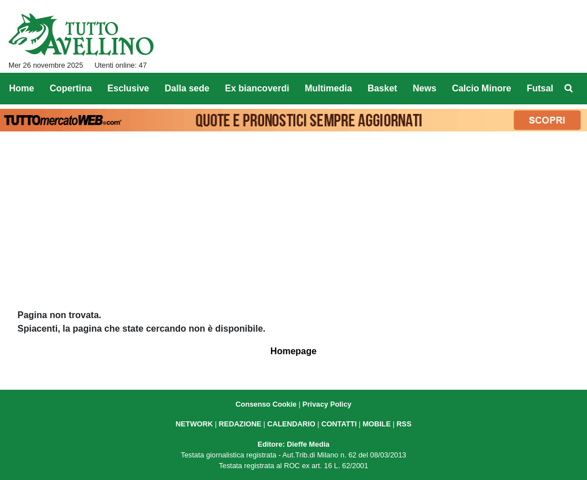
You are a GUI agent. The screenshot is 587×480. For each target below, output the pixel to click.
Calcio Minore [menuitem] (481, 88)
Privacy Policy (327, 404)
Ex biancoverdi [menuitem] (257, 88)
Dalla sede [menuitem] (187, 88)
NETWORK (194, 424)
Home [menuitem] (21, 88)
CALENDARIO (291, 424)
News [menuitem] (424, 88)
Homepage (293, 351)
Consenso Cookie (265, 404)
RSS (404, 424)
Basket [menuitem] (382, 88)
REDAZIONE (240, 424)
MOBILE (376, 424)
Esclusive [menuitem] (128, 88)
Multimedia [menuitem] (328, 88)
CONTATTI (339, 424)
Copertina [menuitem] (71, 88)
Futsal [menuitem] (540, 88)
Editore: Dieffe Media (293, 444)
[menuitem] (569, 88)
